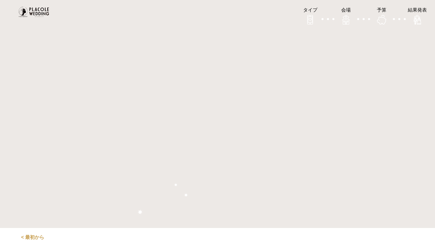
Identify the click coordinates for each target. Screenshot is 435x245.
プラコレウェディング (36, 12)
